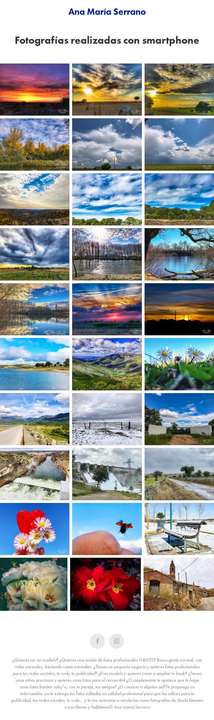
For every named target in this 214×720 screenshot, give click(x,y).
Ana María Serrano (107, 11)
